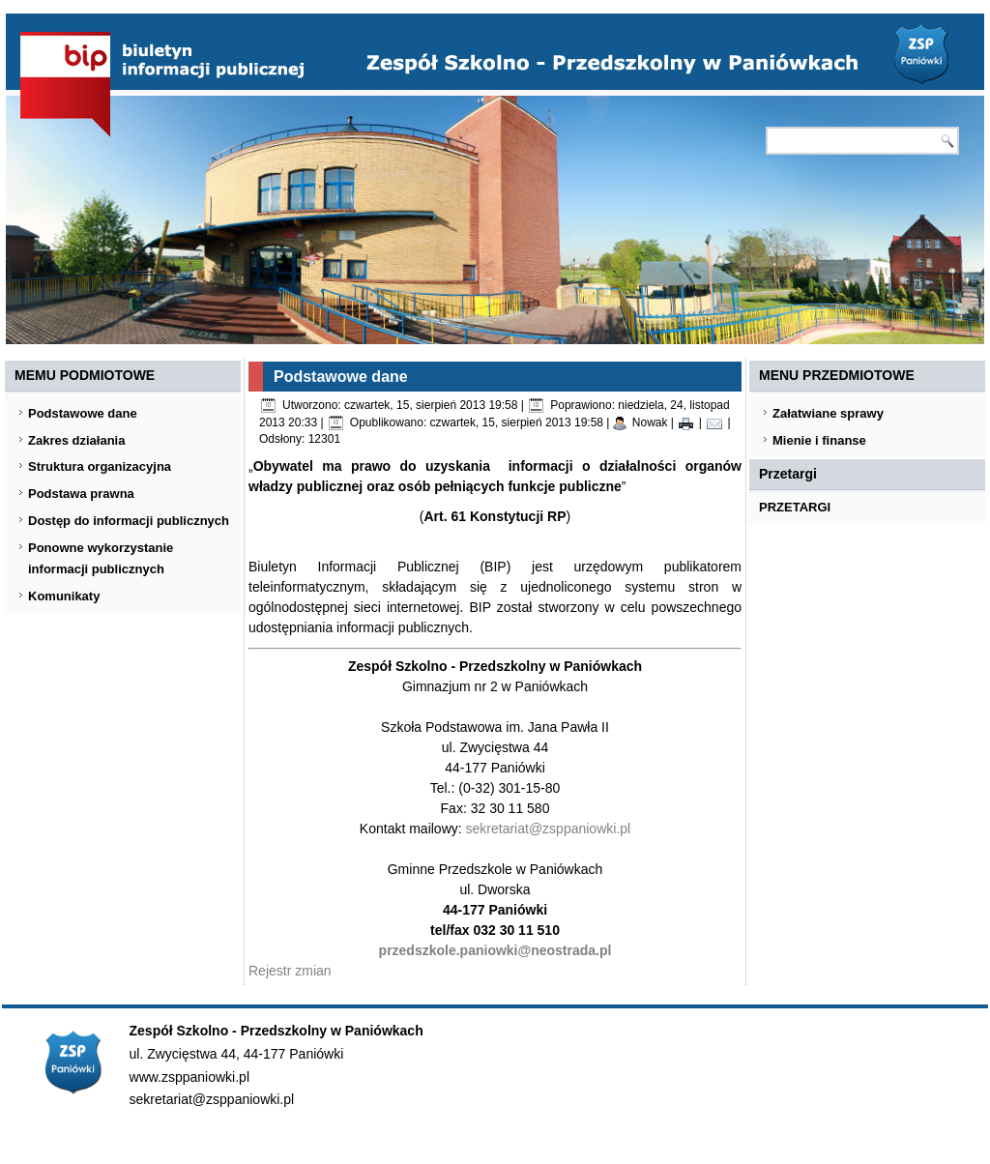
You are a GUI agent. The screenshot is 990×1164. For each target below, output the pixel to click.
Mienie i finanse (819, 440)
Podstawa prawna (81, 493)
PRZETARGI (794, 507)
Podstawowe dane (82, 413)
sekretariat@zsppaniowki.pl (548, 828)
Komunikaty (64, 596)
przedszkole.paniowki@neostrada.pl (495, 950)
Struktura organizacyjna (99, 466)
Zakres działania (76, 440)
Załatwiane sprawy (828, 413)
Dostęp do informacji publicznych (128, 520)
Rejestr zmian (290, 970)
